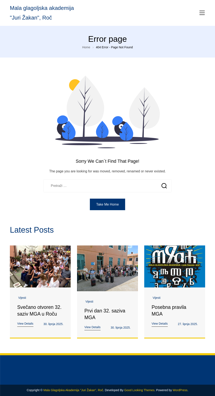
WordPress (180, 390)
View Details (25, 323)
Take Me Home (107, 204)
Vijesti (22, 297)
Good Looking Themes (139, 390)
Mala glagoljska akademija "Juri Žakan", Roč (73, 390)
